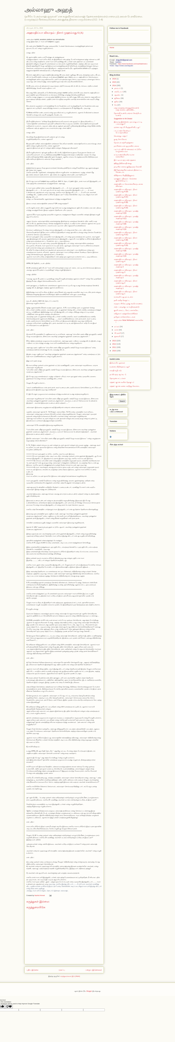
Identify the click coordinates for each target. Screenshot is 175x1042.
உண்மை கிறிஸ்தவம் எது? (120, 367)
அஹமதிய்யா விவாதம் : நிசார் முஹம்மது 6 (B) (125, 201)
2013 (114, 341)
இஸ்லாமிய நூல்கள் (117, 363)
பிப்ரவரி (117, 333)
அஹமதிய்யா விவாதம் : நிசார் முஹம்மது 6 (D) (125, 190)
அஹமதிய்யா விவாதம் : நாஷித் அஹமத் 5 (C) (126, 217)
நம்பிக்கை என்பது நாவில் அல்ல (126, 146)
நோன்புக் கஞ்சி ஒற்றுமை (123, 143)
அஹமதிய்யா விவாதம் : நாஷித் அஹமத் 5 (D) (126, 212)
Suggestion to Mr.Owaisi (123, 119)
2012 (114, 344)
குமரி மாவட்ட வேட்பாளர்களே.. (126, 310)
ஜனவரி (117, 336)
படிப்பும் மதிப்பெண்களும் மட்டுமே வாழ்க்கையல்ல (127, 150)
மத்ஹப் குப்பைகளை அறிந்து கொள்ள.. (125, 386)
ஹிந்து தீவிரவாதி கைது (123, 163)
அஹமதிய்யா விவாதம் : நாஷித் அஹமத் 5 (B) (126, 223)
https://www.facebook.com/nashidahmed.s (132, 64)
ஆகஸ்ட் (117, 95)
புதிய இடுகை (32, 970)
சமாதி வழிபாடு (116, 371)
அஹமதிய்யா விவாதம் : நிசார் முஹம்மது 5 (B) (125, 239)
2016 (114, 79)
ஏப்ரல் (117, 327)
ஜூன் (116, 102)
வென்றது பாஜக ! (120, 136)
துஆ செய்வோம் (120, 139)
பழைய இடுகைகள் (93, 970)
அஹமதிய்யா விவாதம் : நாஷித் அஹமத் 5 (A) (126, 228)
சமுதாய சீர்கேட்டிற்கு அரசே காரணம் (128, 304)
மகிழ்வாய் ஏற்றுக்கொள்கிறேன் (126, 314)
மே (115, 105)
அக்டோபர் (118, 92)
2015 (114, 82)
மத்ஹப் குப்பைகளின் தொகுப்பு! (122, 382)
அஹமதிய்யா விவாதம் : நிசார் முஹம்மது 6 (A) (125, 207)
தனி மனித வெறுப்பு (121, 300)
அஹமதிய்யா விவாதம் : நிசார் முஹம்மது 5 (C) (125, 233)
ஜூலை (117, 98)
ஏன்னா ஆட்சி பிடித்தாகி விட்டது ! (127, 127)
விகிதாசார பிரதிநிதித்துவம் (124, 175)
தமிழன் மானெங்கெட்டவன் (124, 317)
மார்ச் (116, 330)
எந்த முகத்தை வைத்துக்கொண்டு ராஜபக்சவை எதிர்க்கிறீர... (126, 109)
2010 (114, 351)
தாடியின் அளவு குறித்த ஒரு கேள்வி (128, 167)
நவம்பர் (117, 88)
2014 (114, 85)
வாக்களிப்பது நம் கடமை (123, 297)
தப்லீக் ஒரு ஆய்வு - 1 (118, 374)
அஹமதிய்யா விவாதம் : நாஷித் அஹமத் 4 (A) (126, 255)
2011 (114, 347)
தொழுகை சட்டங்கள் (118, 378)
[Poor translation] (9, 1007)
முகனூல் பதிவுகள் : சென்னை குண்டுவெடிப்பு (125, 180)
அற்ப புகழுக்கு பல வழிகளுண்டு (126, 307)
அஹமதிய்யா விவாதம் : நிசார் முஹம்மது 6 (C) (125, 196)
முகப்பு (62, 970)
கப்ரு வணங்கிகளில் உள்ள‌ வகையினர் (124, 156)
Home (112, 48)
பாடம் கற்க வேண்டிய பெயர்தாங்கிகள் (122, 132)
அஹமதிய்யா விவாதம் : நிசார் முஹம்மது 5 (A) (125, 244)
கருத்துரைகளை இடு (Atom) (70, 976)
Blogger (89, 991)
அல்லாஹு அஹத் (48, 9)
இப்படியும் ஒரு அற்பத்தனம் (125, 160)
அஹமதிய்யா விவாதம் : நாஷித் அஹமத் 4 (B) (126, 250)
